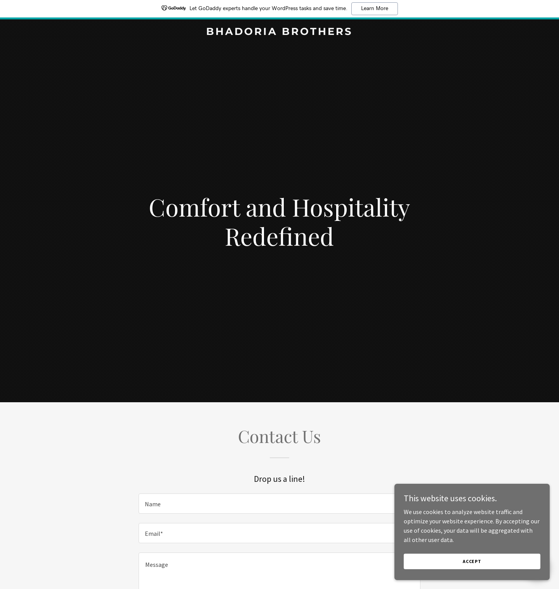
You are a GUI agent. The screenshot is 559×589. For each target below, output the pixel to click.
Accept (472, 561)
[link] (279, 32)
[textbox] (279, 503)
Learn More (374, 8)
